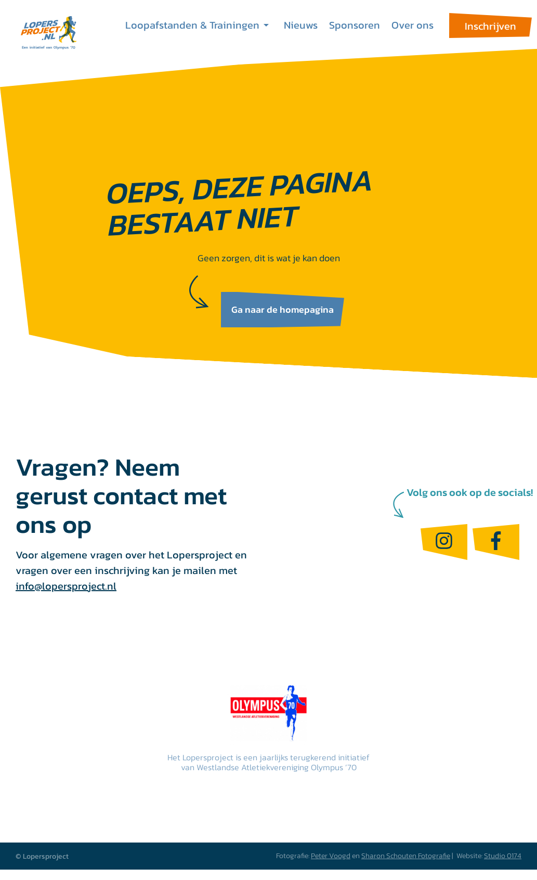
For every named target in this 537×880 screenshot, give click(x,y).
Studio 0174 (502, 855)
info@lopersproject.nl (66, 586)
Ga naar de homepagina (282, 309)
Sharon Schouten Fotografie (405, 855)
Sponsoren (354, 25)
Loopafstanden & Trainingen (192, 25)
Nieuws (301, 25)
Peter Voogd (330, 855)
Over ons (412, 25)
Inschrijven (490, 26)
